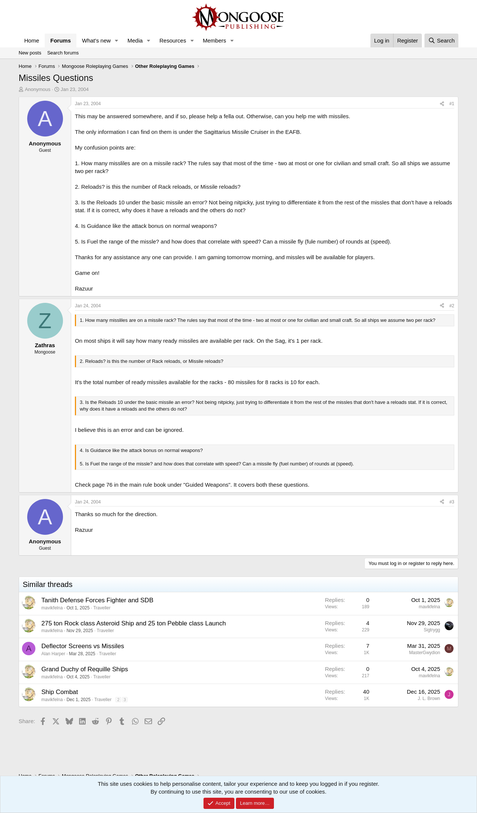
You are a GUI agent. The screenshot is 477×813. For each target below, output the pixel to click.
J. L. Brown (429, 698)
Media (135, 40)
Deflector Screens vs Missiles (82, 646)
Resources (172, 40)
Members (214, 40)
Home (31, 40)
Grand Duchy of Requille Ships (84, 669)
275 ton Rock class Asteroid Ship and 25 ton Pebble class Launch (133, 623)
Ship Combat (59, 692)
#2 (451, 305)
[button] (116, 40)
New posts (30, 53)
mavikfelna (52, 607)
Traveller (101, 607)
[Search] (441, 40)
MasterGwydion (424, 652)
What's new (96, 40)
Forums (60, 40)
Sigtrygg (432, 629)
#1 (451, 103)
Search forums (63, 53)
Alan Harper (53, 653)
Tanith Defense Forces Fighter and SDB (97, 600)
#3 (451, 502)
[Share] (442, 104)
